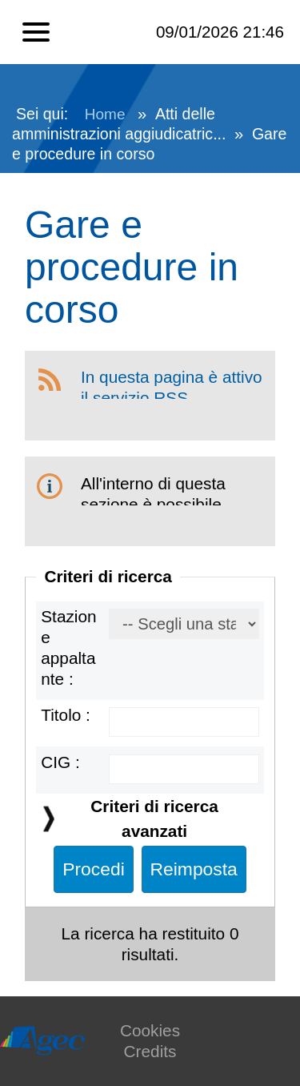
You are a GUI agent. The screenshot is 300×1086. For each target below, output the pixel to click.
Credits (150, 1051)
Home (105, 114)
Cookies (150, 1030)
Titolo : (65, 715)
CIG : (60, 762)
